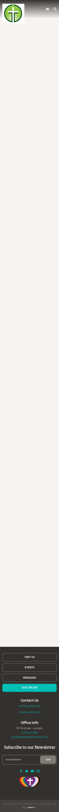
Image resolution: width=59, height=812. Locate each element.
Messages (29, 678)
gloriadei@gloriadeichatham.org (30, 737)
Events (29, 667)
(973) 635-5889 (29, 733)
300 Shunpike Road (29, 706)
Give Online (29, 688)
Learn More (14, 60)
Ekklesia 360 (30, 807)
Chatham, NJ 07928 (29, 712)
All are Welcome (17, 35)
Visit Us (30, 657)
